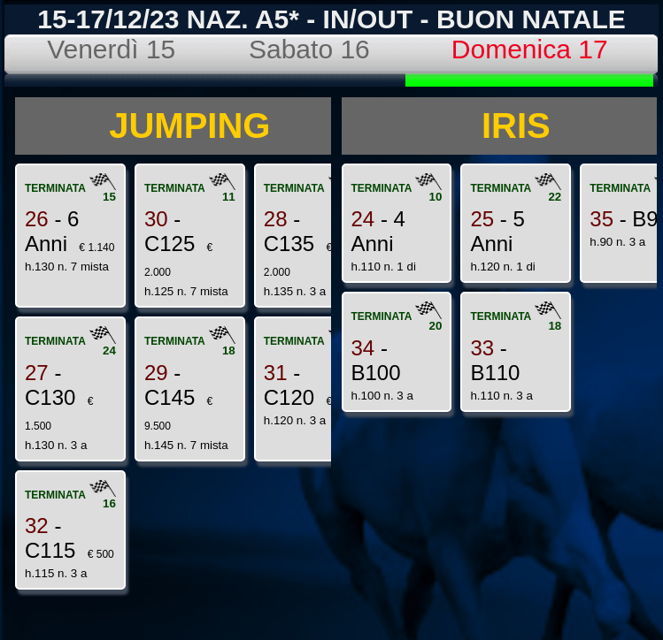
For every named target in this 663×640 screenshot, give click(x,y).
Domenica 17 (529, 49)
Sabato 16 (309, 49)
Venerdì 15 (111, 49)
